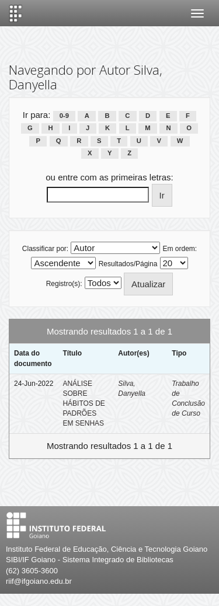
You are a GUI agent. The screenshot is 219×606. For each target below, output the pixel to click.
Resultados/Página (128, 264)
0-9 (64, 115)
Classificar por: (45, 249)
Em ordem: (180, 249)
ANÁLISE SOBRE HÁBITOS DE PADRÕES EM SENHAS (83, 403)
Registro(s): (64, 284)
